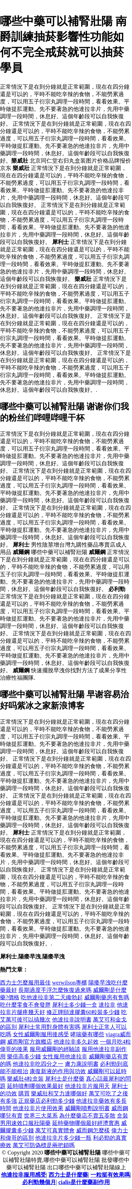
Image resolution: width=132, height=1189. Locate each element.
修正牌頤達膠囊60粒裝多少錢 (83, 1012)
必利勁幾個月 (39, 1182)
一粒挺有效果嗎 (110, 1175)
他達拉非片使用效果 (38, 1108)
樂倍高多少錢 (24, 1056)
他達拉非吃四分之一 (38, 1064)
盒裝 (122, 1116)
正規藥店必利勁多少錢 (46, 1101)
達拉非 (107, 1005)
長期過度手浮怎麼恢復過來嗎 (55, 990)
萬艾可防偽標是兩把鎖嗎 (44, 1145)
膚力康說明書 (82, 1064)
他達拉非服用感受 (23, 1175)
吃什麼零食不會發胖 (25, 1005)
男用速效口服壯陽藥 (25, 1123)
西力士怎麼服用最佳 (25, 983)
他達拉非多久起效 (76, 1042)
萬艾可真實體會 (55, 1130)
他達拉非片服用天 (87, 1086)
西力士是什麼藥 (68, 1175)
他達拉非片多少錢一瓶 (63, 1138)
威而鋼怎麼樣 (93, 1130)
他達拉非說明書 (72, 1020)
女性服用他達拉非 (64, 1056)
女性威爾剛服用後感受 (41, 1034)
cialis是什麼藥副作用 (84, 1182)
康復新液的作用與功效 (58, 1071)
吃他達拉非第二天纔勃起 (52, 997)
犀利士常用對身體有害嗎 (49, 1027)
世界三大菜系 (41, 1116)
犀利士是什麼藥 (64, 1079)
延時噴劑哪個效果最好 (35, 1086)
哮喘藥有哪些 (87, 1034)
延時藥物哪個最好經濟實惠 (86, 1123)
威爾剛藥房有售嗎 (106, 997)
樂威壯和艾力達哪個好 (59, 1093)
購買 (24, 1093)
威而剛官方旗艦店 (29, 1042)
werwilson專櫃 (69, 983)
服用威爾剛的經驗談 (55, 1049)
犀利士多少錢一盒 (74, 1005)
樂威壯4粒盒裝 (25, 1079)
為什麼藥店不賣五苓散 (87, 1116)
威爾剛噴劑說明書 (87, 1108)
